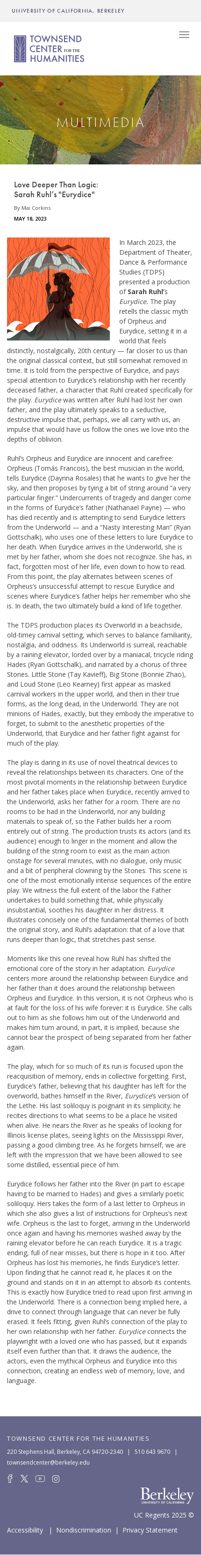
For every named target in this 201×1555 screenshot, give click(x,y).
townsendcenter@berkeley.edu (48, 1462)
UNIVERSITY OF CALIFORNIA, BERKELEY (68, 11)
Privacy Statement (150, 1529)
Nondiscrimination (83, 1529)
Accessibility (25, 1529)
